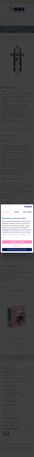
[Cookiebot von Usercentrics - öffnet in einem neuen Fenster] (24, 207)
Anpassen (17, 246)
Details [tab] (16, 212)
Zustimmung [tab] (6, 212)
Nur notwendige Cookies (17, 249)
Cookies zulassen (17, 242)
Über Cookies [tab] (27, 212)
